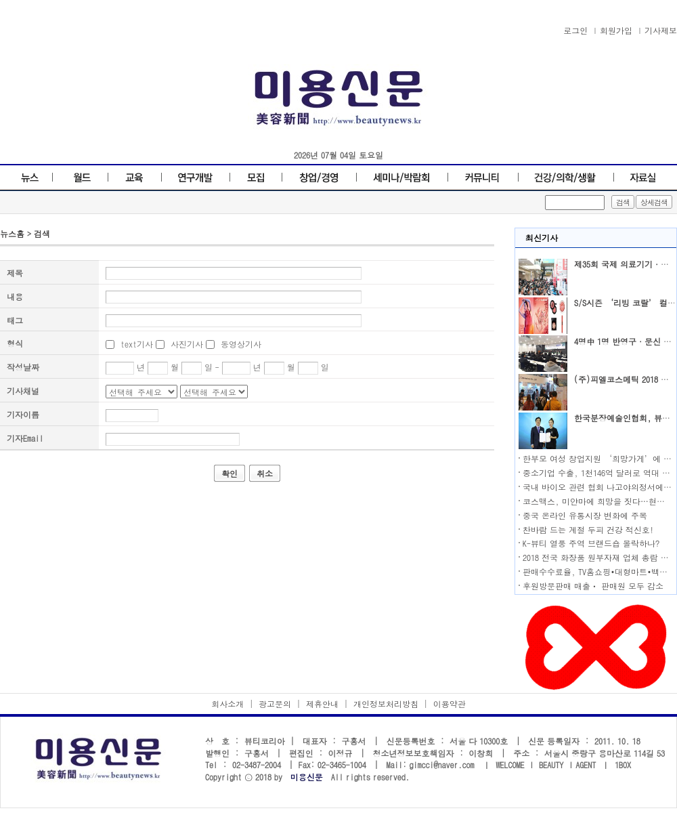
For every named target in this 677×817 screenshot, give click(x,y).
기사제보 (661, 30)
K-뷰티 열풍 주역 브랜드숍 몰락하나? (591, 543)
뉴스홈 (12, 233)
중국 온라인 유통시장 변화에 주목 (585, 515)
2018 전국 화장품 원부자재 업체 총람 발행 (600, 557)
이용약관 (449, 703)
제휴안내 (322, 703)
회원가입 (616, 30)
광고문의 (275, 703)
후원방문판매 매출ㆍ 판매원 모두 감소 (593, 585)
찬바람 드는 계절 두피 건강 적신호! (588, 529)
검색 (42, 233)
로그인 (575, 30)
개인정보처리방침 (385, 703)
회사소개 (227, 703)
